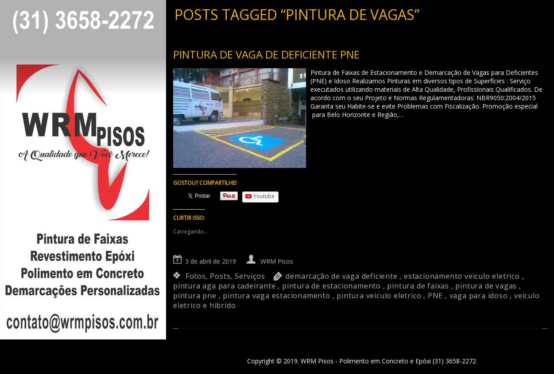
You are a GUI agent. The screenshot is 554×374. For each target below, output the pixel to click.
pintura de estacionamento (331, 286)
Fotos (196, 276)
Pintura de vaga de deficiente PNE (266, 54)
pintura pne (195, 295)
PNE (435, 295)
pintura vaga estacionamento (276, 295)
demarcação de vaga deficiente (341, 276)
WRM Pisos (276, 261)
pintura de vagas (486, 286)
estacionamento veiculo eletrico (462, 276)
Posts (220, 276)
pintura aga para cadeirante (224, 286)
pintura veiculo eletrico (379, 295)
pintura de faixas (418, 286)
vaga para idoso (478, 295)
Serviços (250, 276)
